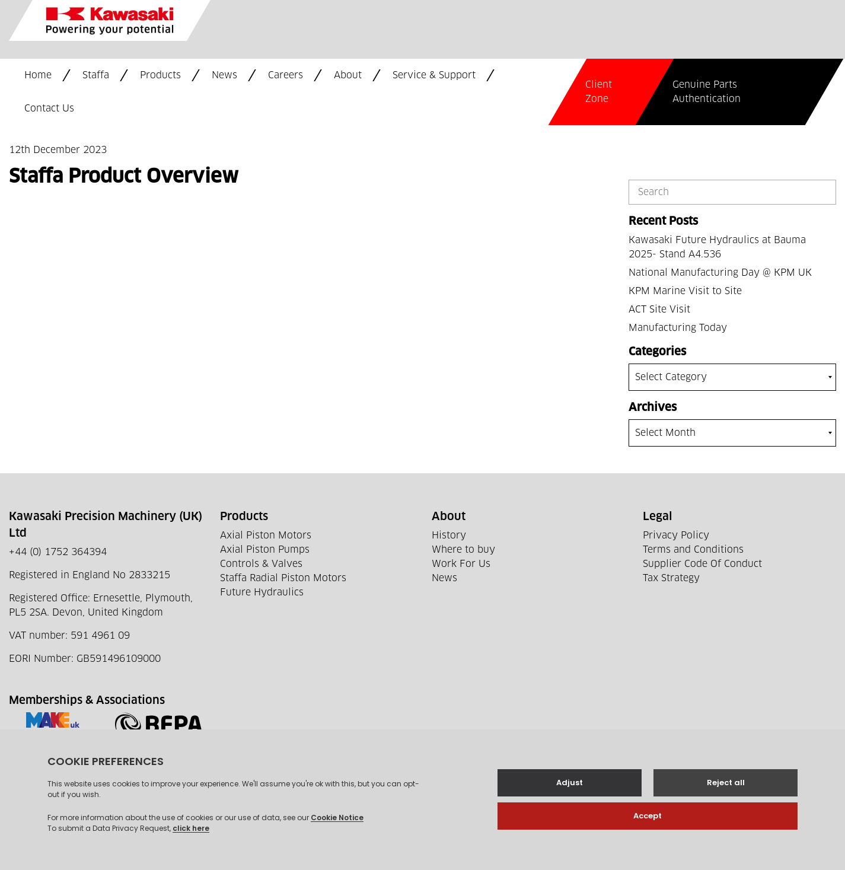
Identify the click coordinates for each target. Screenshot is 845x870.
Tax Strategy (671, 578)
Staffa (95, 75)
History (449, 535)
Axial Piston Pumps (265, 549)
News (224, 75)
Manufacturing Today (678, 328)
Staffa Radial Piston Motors (283, 578)
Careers (285, 75)
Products (160, 75)
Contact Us (49, 108)
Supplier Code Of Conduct (702, 564)
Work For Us (461, 564)
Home (38, 75)
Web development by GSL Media (316, 845)
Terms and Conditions (693, 549)
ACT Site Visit (659, 309)
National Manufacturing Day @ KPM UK (720, 273)
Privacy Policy (676, 535)
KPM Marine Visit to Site (685, 291)
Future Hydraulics (262, 592)
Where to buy (463, 549)
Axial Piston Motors (265, 535)
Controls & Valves (261, 564)
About (348, 75)
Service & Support (434, 75)
